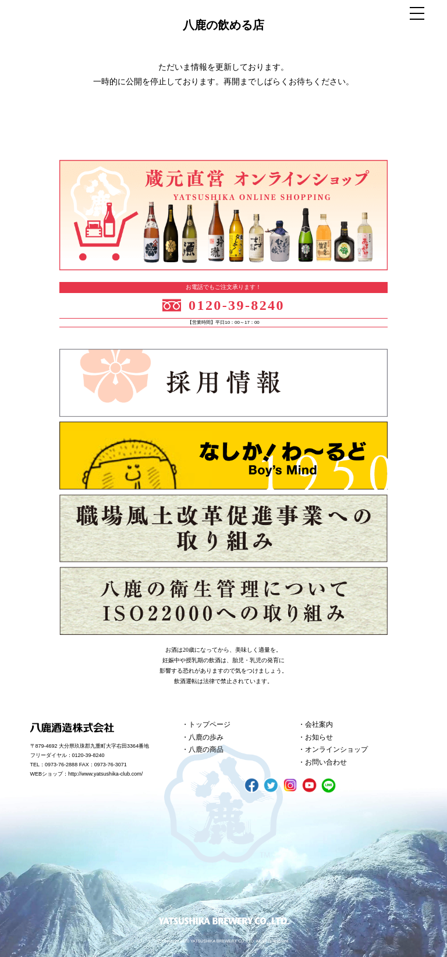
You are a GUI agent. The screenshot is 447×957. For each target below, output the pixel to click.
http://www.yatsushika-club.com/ (105, 774)
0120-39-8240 (237, 305)
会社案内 (319, 724)
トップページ (209, 724)
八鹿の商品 (206, 749)
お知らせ (319, 737)
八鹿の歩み (206, 737)
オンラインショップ (336, 749)
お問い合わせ (326, 762)
